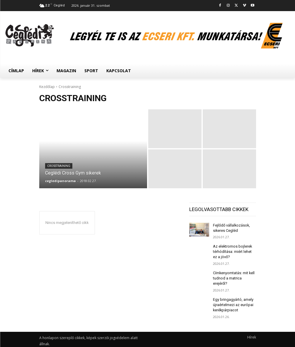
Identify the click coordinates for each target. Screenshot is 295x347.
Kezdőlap (47, 86)
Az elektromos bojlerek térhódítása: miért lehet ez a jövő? (232, 251)
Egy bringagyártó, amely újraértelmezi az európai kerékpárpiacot (233, 297)
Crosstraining (58, 166)
